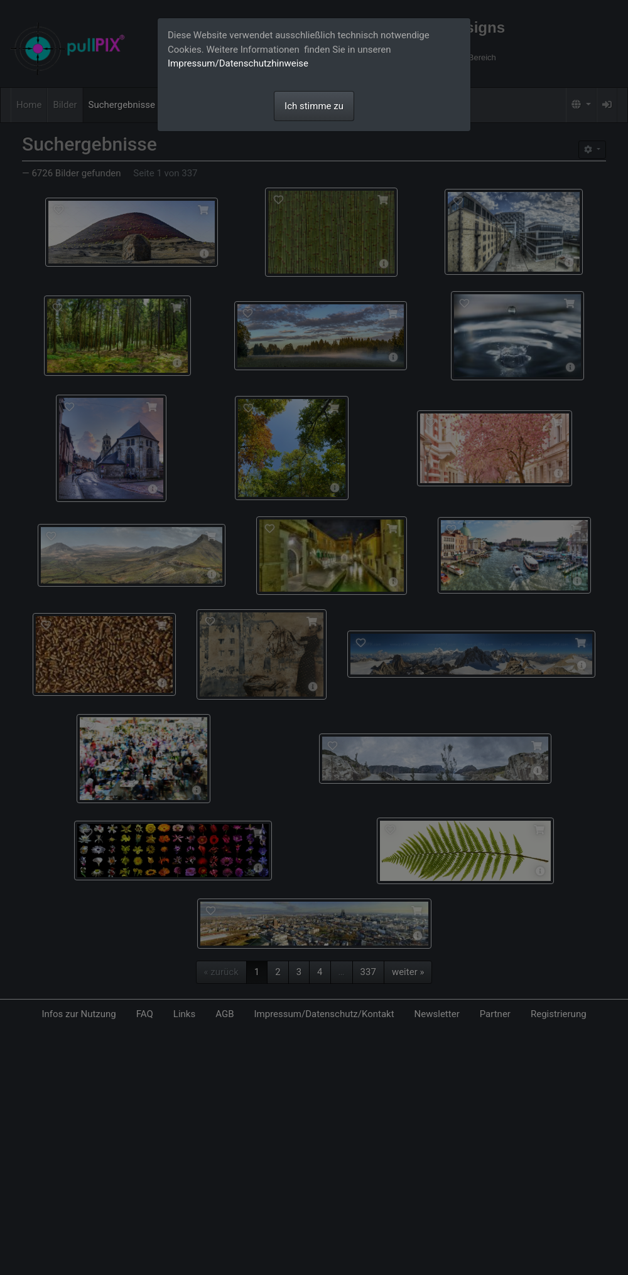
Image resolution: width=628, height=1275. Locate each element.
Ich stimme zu (314, 106)
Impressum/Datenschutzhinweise (238, 63)
